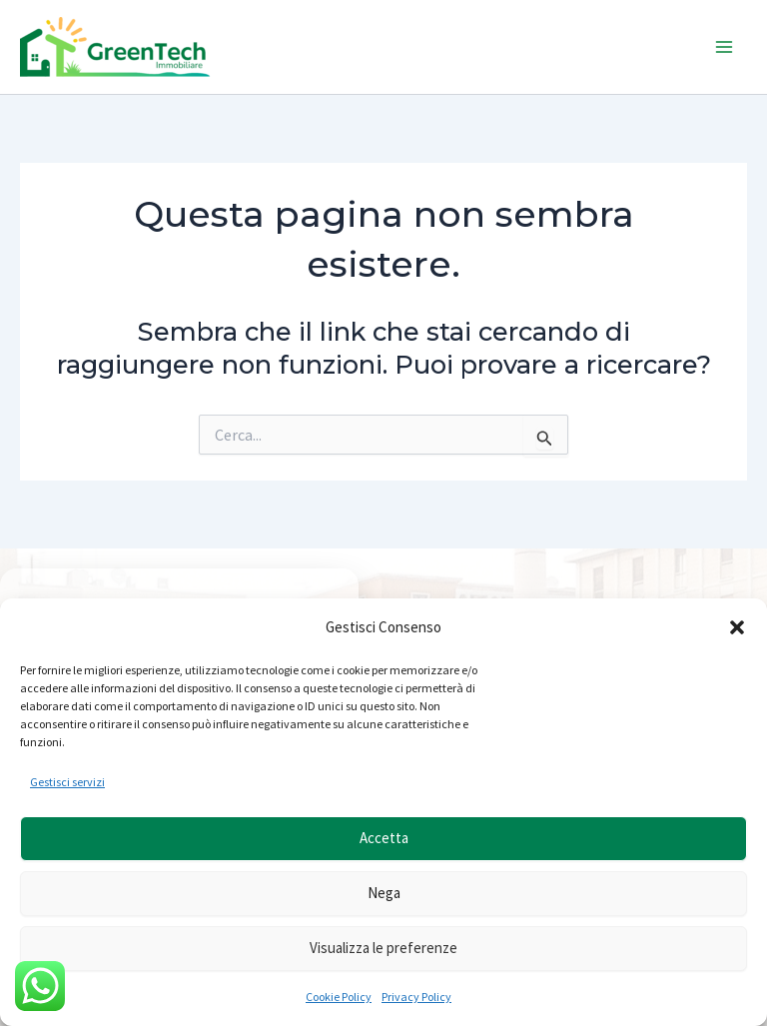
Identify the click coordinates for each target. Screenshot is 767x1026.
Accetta (384, 837)
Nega (384, 892)
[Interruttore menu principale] (725, 47)
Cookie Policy (339, 996)
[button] (737, 627)
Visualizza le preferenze (383, 947)
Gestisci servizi (67, 781)
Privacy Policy (416, 996)
